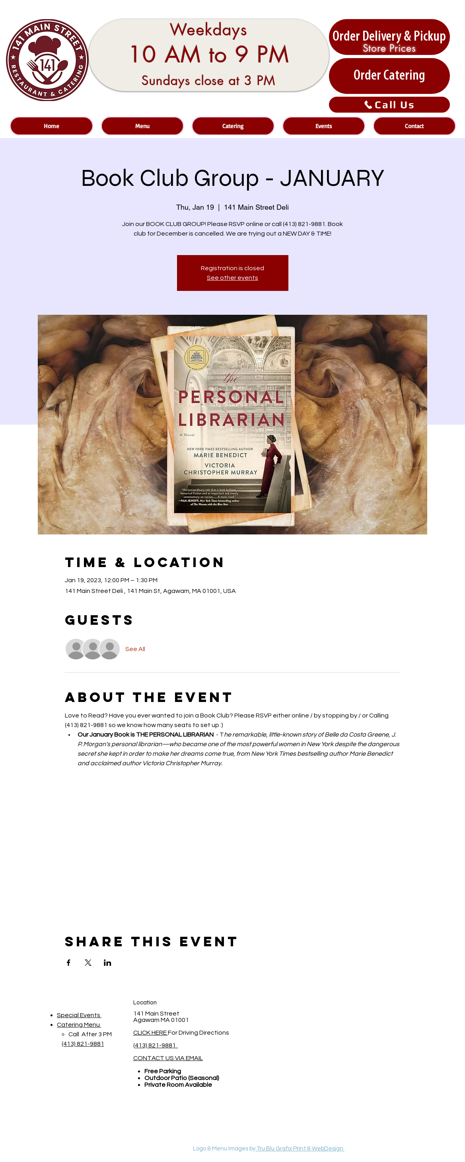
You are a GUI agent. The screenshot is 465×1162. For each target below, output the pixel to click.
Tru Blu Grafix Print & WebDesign (299, 1149)
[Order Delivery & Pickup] (389, 37)
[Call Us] (389, 105)
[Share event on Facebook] (68, 962)
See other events (232, 278)
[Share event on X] (88, 962)
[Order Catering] (389, 76)
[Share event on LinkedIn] (107, 962)
